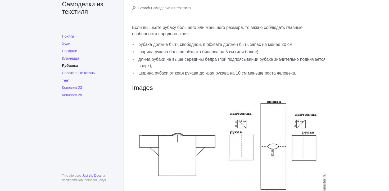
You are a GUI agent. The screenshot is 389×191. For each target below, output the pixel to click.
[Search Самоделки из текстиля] (232, 8)
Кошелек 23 (72, 87)
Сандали (69, 51)
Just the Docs (92, 175)
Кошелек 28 (72, 95)
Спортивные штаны (79, 73)
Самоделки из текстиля (82, 8)
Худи (66, 44)
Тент (66, 80)
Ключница (70, 58)
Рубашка (70, 65)
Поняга (68, 36)
